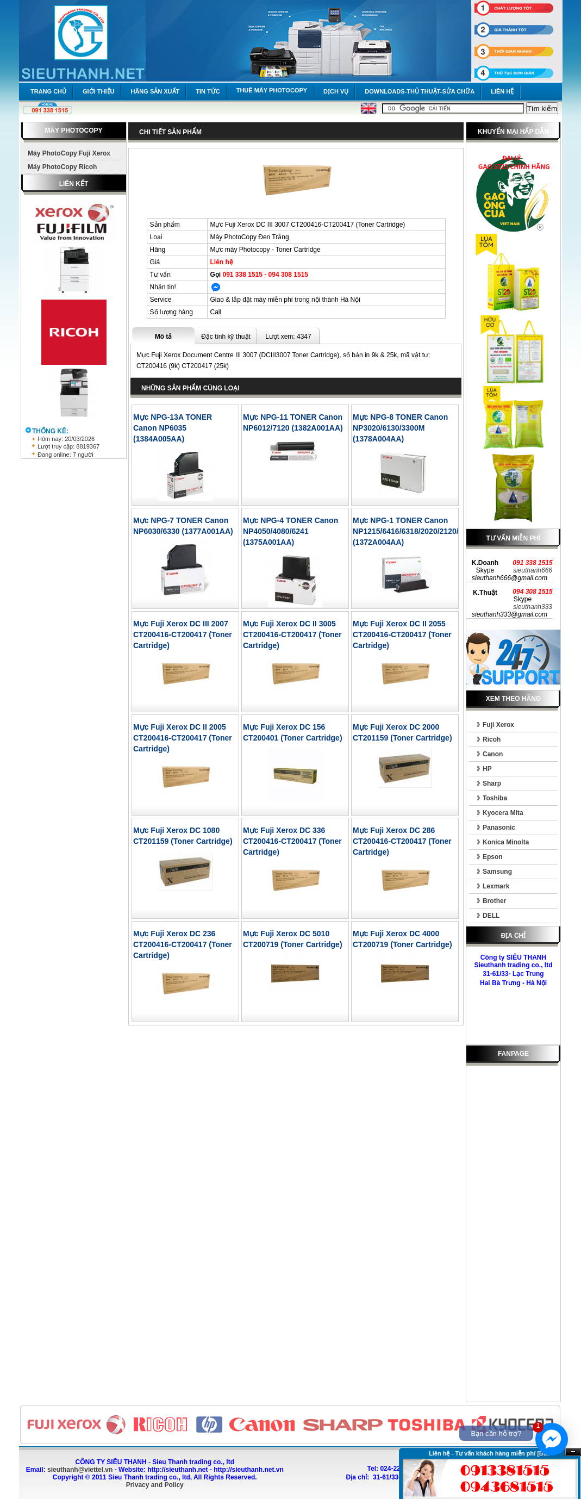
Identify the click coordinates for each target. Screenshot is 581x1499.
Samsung (497, 871)
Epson (493, 857)
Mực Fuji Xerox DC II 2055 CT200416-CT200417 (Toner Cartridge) (402, 634)
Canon (493, 754)
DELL (491, 915)
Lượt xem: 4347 (288, 336)
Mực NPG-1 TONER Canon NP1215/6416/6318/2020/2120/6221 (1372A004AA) (414, 531)
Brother (494, 901)
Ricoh (492, 739)
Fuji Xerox (498, 725)
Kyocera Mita (503, 813)
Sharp (492, 783)
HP (487, 769)
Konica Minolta (506, 842)
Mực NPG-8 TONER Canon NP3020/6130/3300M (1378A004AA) (400, 428)
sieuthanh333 (532, 607)
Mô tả (163, 336)
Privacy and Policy (155, 1485)
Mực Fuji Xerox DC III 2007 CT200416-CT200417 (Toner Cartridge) (182, 634)
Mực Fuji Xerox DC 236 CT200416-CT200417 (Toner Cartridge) (182, 944)
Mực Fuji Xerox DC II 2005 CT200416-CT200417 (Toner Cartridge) (182, 738)
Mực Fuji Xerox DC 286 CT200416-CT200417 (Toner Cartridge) (402, 841)
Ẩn (573, 1452)
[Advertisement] (513, 1236)
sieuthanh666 (532, 570)
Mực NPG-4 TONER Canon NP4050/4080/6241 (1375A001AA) (290, 531)
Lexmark (496, 886)
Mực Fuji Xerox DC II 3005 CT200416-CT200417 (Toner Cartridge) (292, 634)
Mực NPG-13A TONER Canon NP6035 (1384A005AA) (172, 428)
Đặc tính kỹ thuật (226, 336)
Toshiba (495, 798)
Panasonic (499, 827)
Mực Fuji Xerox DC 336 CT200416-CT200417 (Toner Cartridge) (292, 841)
